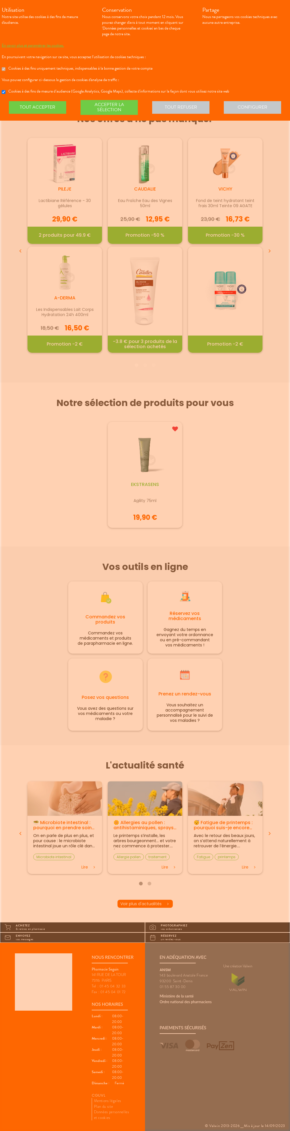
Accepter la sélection (109, 107)
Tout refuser (181, 107)
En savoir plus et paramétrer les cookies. (33, 45)
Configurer (252, 107)
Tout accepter (37, 107)
